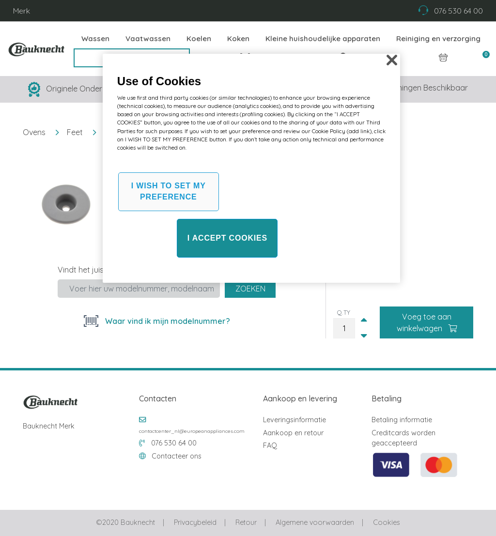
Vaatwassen (147, 38)
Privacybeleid (195, 522)
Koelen (198, 38)
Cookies (386, 522)
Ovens (34, 132)
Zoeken (250, 288)
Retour (246, 522)
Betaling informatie (402, 419)
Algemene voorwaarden (315, 522)
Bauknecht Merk (49, 426)
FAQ (270, 445)
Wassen (95, 38)
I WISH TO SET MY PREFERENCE (168, 191)
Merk (21, 10)
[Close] (392, 60)
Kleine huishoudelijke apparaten (322, 38)
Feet (75, 132)
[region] (251, 168)
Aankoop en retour (293, 433)
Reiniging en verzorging (438, 38)
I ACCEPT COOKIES (227, 238)
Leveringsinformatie (294, 419)
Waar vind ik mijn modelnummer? (166, 321)
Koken (238, 38)
